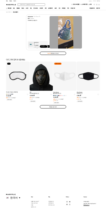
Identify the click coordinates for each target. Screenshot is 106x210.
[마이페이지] (99, 4)
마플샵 (10, 1)
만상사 (15, 1)
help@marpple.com (86, 205)
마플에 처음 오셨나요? (35, 201)
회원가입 (98, 1)
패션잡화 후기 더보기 (53, 53)
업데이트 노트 (33, 207)
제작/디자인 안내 (51, 205)
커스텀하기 (45, 46)
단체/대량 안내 (51, 203)
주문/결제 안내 (51, 201)
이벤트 (32, 205)
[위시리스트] (94, 4)
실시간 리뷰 (8, 12)
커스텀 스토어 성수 (34, 203)
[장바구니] (96, 4)
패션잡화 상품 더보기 (53, 107)
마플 (7, 1)
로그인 (94, 1)
